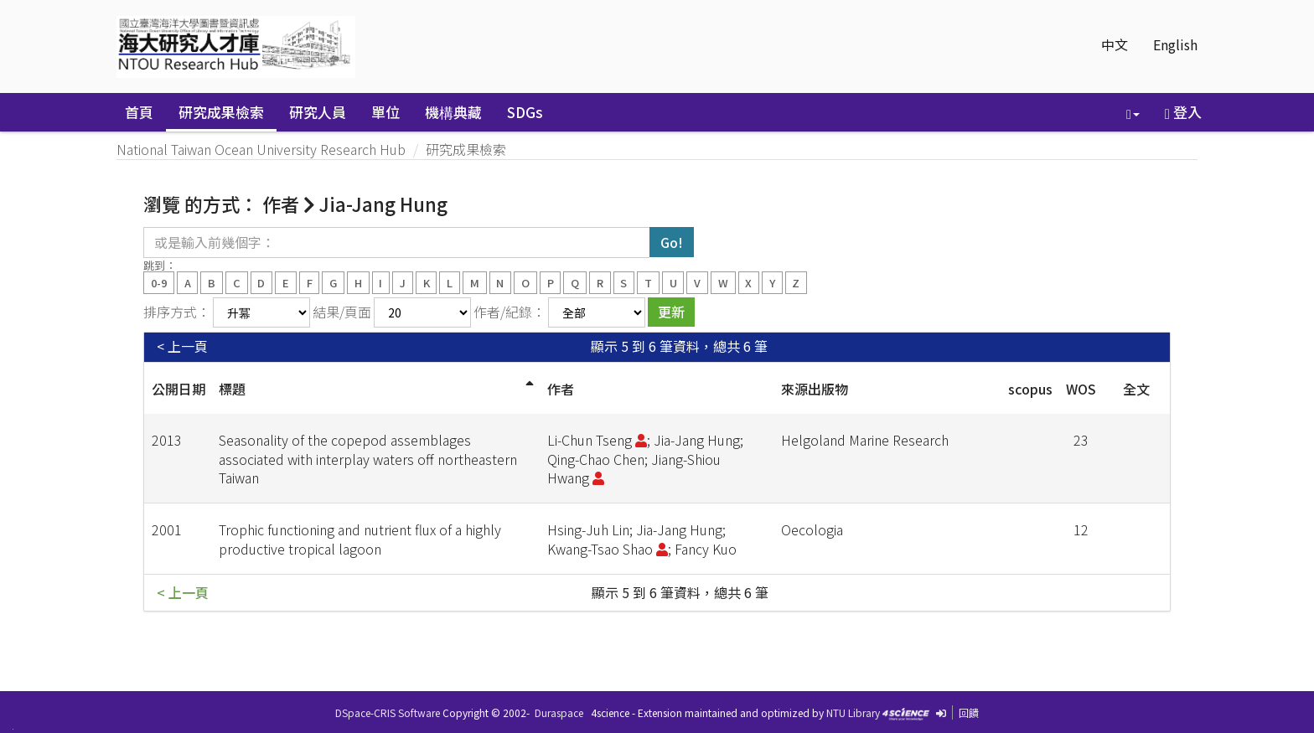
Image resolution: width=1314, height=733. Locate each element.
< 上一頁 (182, 346)
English (1175, 44)
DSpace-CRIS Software (387, 712)
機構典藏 (453, 111)
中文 (1114, 44)
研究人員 (317, 111)
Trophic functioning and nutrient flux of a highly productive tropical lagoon (360, 539)
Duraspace (559, 712)
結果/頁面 (342, 312)
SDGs (525, 111)
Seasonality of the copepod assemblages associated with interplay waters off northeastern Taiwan (368, 459)
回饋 (969, 712)
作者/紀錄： (509, 312)
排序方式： (176, 312)
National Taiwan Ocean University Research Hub (261, 149)
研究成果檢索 (221, 111)
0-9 (159, 282)
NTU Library (853, 712)
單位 (385, 111)
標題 (232, 389)
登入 (1183, 111)
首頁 (139, 111)
